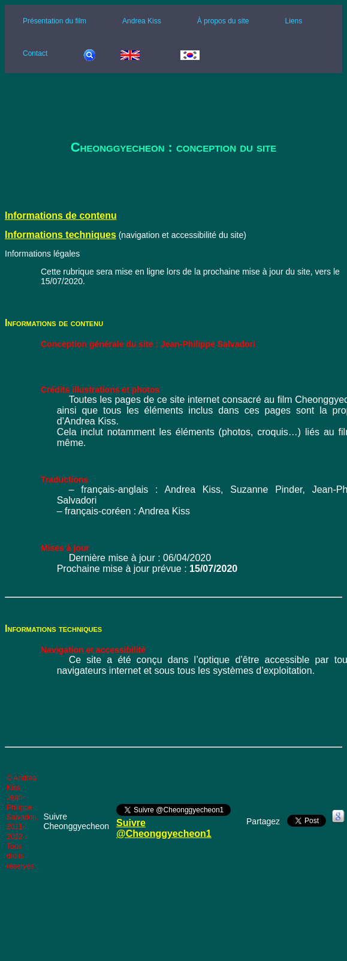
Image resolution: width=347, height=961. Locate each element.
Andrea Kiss (141, 21)
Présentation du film (54, 21)
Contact (35, 53)
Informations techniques (60, 235)
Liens (293, 21)
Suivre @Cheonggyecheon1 (164, 828)
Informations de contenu (61, 215)
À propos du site (223, 21)
